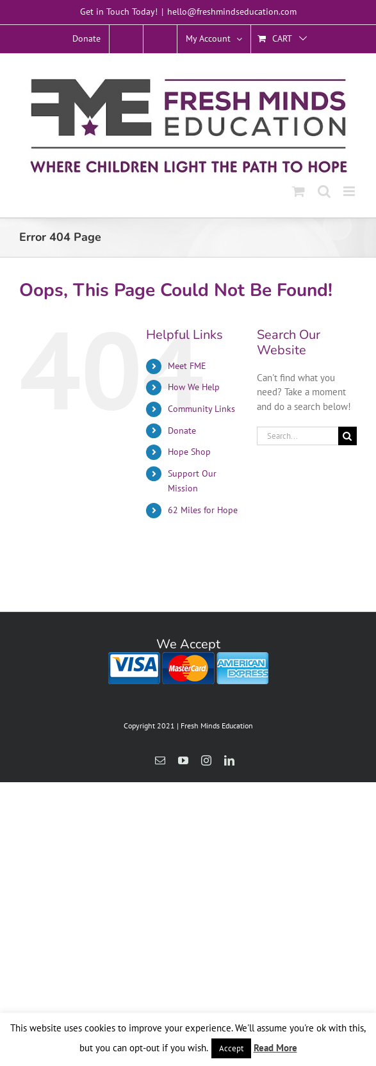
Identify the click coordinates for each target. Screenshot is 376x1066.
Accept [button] (231, 1048)
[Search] (347, 436)
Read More (275, 1048)
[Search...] (297, 436)
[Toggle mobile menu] (350, 191)
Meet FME (187, 366)
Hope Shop (189, 451)
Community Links (201, 408)
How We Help (194, 387)
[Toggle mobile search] (324, 191)
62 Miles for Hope (203, 510)
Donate (182, 430)
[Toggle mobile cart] (298, 191)
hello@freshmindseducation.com (232, 11)
